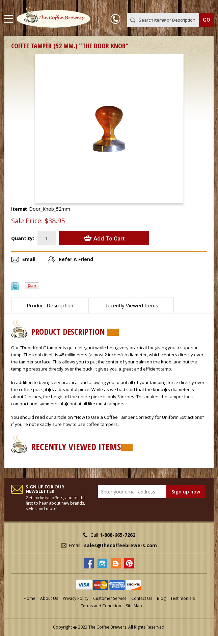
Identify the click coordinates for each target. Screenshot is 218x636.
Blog (161, 598)
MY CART (204, 6)
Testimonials (182, 598)
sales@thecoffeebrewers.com (120, 545)
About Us (49, 598)
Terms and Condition (101, 606)
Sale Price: (27, 221)
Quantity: (22, 238)
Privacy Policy (75, 598)
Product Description (50, 305)
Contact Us (141, 598)
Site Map (134, 606)
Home (29, 598)
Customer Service (110, 598)
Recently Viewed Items (131, 305)
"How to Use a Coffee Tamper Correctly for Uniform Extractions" (139, 417)
